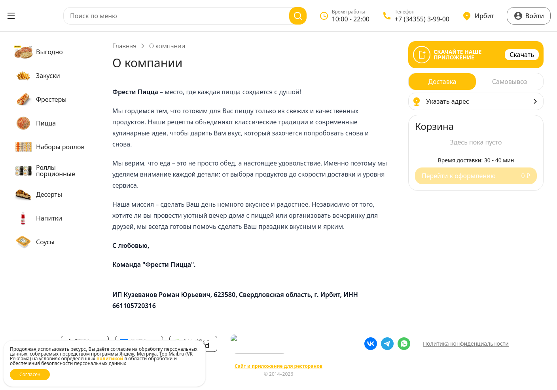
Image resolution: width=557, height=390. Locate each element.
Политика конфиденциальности (466, 343)
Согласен (29, 374)
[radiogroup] (476, 81)
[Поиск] (298, 16)
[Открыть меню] (11, 16)
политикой (110, 358)
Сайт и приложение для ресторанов (278, 366)
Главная (124, 46)
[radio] (442, 81)
